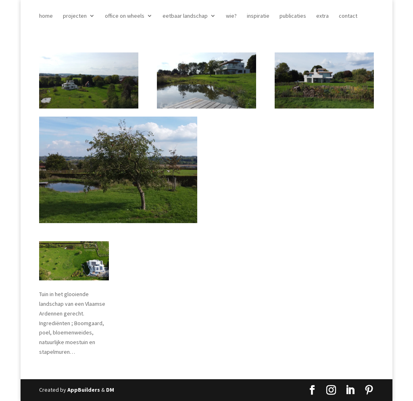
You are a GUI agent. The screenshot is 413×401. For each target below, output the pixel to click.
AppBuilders (83, 389)
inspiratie (258, 16)
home (46, 16)
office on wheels (124, 16)
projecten (75, 16)
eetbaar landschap (185, 16)
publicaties (293, 16)
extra (322, 16)
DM (110, 389)
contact (348, 16)
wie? (231, 16)
